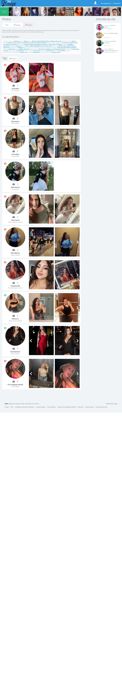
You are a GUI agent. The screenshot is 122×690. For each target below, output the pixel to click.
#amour (5, 41)
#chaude (43, 43)
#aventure (17, 41)
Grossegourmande (15, 384)
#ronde (5, 50)
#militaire (54, 47)
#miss (59, 47)
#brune (74, 41)
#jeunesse (6, 47)
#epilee (65, 44)
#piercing (12, 49)
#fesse (23, 46)
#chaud (38, 43)
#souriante (61, 50)
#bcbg (26, 41)
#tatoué (49, 52)
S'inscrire (117, 3)
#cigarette (59, 43)
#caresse (19, 43)
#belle (39, 41)
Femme (28, 25)
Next (119, 11)
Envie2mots (15, 351)
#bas (22, 41)
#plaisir (21, 49)
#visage (54, 52)
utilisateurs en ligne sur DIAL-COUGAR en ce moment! (21, 403)
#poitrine (27, 49)
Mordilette (15, 253)
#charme (33, 43)
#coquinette (13, 44)
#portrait (35, 49)
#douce (46, 44)
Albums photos (89, 407)
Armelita (15, 88)
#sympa (30, 52)
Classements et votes (101, 407)
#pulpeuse (49, 49)
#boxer (64, 41)
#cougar (26, 44)
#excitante (6, 46)
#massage (37, 47)
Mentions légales (40, 407)
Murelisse (15, 121)
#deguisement (39, 44)
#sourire (67, 50)
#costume (20, 44)
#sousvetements (8, 52)
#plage (17, 49)
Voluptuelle (15, 286)
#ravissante (56, 49)
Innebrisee (107, 41)
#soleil (56, 50)
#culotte (31, 44)
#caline (9, 43)
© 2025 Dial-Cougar (112, 403)
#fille (31, 46)
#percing (5, 49)
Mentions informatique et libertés (66, 407)
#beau (29, 41)
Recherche (81, 407)
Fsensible (15, 154)
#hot (50, 46)
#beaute (34, 41)
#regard (62, 49)
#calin (5, 43)
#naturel (73, 47)
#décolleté (52, 44)
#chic (54, 43)
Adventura (15, 187)
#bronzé (69, 41)
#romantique (75, 49)
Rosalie (106, 33)
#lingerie (20, 47)
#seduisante (20, 50)
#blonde (53, 41)
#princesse (42, 49)
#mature (42, 47)
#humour (55, 46)
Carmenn (107, 25)
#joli (11, 47)
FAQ (12, 407)
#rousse (14, 50)
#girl (35, 46)
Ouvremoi (15, 220)
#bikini (44, 41)
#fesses (27, 46)
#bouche (59, 41)
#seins (31, 50)
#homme (46, 46)
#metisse (48, 47)
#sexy (52, 50)
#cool (70, 43)
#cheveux (49, 43)
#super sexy (23, 52)
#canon (14, 43)
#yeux (58, 52)
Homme (17, 25)
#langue (15, 47)
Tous (7, 25)
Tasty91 (106, 49)
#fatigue (12, 46)
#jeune (73, 46)
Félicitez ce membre (109, 52)
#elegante (59, 44)
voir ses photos (108, 28)
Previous (11, 11)
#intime (60, 46)
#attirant (11, 41)
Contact (6, 407)
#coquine (6, 44)
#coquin (75, 43)
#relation (68, 49)
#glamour (40, 46)
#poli (31, 49)
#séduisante (36, 52)
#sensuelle (36, 50)
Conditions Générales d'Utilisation (24, 407)
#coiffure (65, 43)
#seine (27, 50)
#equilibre (70, 44)
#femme (18, 46)
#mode (63, 47)
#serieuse (43, 50)
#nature (68, 47)
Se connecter (105, 3)
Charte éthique (51, 407)
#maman (30, 47)
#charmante (26, 43)
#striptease (16, 52)
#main (26, 47)
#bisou (48, 41)
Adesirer (15, 319)
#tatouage (43, 52)
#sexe (48, 50)
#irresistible (67, 46)
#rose (10, 50)
